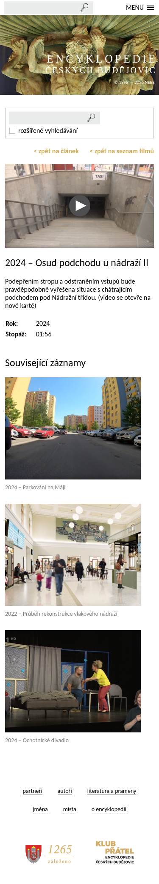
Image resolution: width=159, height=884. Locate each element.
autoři (65, 791)
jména (40, 809)
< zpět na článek (56, 151)
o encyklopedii (109, 809)
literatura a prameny (112, 791)
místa (69, 809)
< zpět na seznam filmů (121, 151)
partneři (32, 791)
